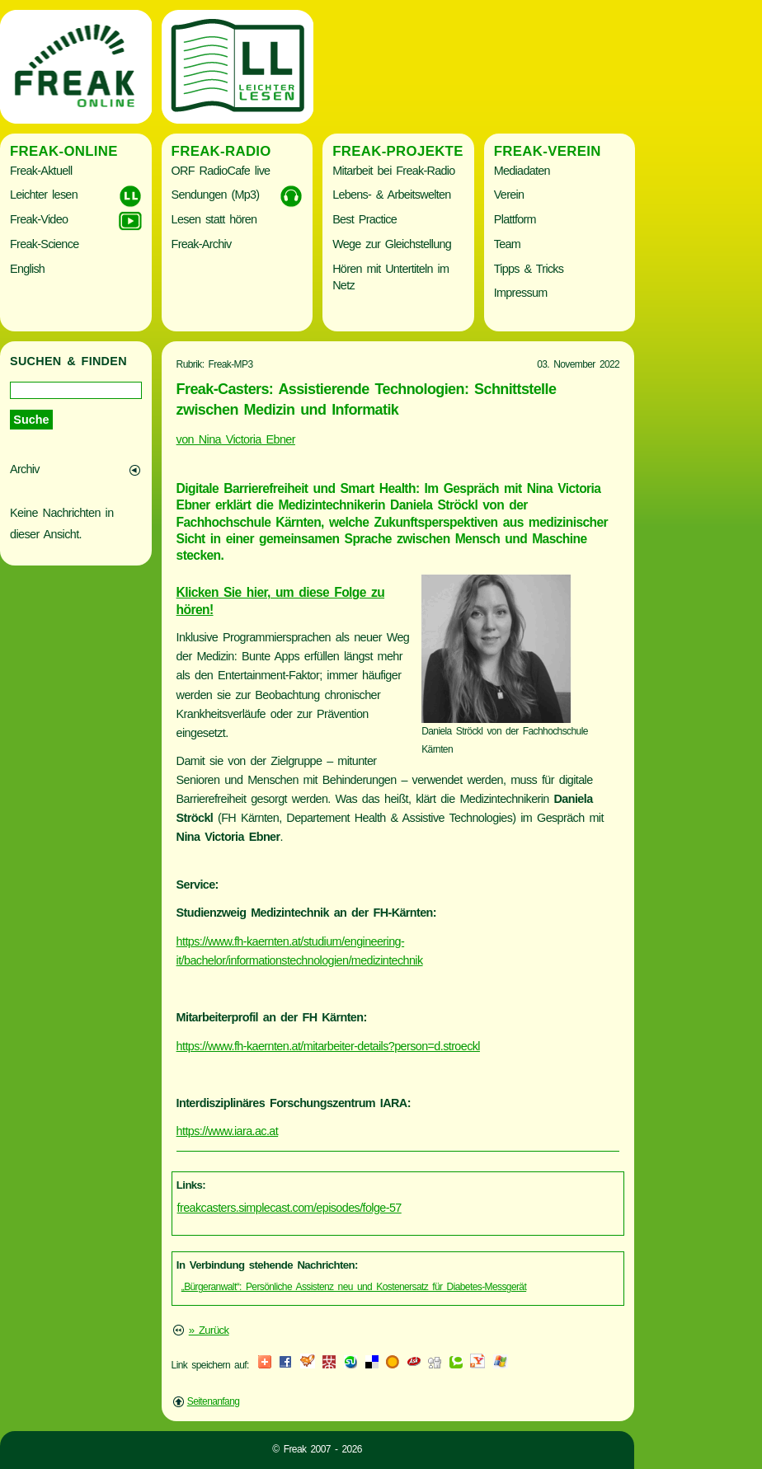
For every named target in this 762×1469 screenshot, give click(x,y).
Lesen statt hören (214, 219)
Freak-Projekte (397, 151)
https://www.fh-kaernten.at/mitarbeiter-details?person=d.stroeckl (328, 1046)
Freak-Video (39, 219)
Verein (509, 194)
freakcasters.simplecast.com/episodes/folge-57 (289, 1207)
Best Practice (364, 219)
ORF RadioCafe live (221, 170)
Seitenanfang (213, 1401)
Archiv (25, 469)
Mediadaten (522, 170)
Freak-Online (64, 151)
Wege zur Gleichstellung (391, 244)
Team (507, 244)
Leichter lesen (44, 194)
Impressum (521, 292)
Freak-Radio (221, 151)
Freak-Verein (547, 151)
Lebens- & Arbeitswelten (391, 194)
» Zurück (209, 1330)
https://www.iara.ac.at (227, 1131)
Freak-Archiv (202, 244)
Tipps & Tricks (529, 268)
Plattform (515, 219)
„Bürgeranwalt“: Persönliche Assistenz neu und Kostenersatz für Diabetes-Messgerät (353, 1287)
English (27, 268)
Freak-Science (44, 244)
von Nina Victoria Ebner (235, 439)
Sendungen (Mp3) (216, 194)
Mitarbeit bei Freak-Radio (393, 170)
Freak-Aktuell (41, 170)
